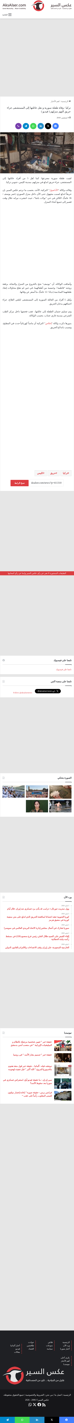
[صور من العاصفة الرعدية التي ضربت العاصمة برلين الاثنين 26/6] (60, 806)
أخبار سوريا (65, 1349)
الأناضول (53, 190)
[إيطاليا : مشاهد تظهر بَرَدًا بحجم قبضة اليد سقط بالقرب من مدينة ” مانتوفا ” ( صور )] (60, 792)
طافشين (30, 1345)
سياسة (50, 1349)
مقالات (17, 1352)
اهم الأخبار (55, 101)
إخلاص (48, 323)
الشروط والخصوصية (34, 1395)
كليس (40, 473)
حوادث (31, 1342)
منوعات (49, 1345)
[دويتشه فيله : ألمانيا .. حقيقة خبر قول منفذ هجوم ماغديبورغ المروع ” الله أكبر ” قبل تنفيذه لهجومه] (62, 1070)
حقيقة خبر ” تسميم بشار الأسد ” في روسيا (32, 1055)
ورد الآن (66, 1345)
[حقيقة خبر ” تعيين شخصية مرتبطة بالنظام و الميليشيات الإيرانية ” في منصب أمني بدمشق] (62, 1045)
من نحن (49, 1395)
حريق (53, 473)
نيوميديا (66, 1364)
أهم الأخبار (65, 1361)
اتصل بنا (58, 1395)
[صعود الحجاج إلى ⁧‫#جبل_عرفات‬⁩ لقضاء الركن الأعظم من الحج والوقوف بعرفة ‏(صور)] (14, 791)
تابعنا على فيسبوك (64, 669)
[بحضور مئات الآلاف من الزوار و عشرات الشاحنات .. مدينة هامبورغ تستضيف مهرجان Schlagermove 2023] (37, 791)
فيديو (18, 1349)
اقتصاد (31, 1349)
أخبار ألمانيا (15, 1345)
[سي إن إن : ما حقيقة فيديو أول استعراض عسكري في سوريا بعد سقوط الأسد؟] (62, 1083)
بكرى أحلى (65, 1357)
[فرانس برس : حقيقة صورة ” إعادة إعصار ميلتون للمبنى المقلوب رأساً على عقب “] (62, 1096)
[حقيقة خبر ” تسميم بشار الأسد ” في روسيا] (62, 1057)
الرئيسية (66, 101)
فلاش (50, 1342)
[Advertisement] (37, 57)
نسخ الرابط (19, 483)
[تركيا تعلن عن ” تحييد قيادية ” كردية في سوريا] (37, 806)
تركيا (65, 473)
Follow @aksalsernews (22, 692)
